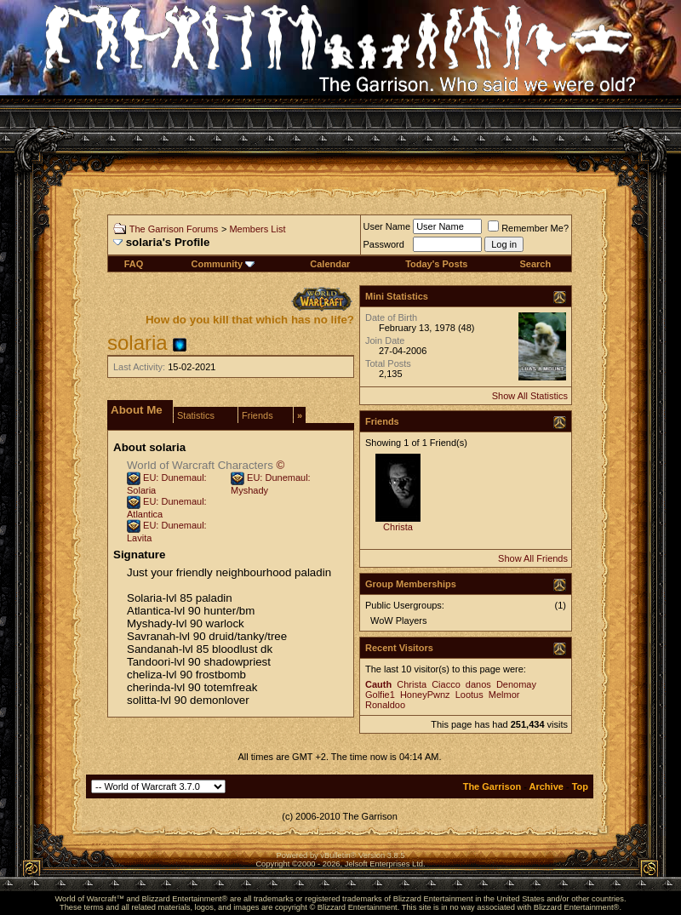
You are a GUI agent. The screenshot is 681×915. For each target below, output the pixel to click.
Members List (257, 229)
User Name (387, 226)
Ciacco (446, 684)
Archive (546, 786)
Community (223, 264)
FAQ (134, 264)
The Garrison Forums (174, 229)
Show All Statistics (530, 396)
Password (383, 244)
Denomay (516, 684)
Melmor (504, 694)
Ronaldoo (385, 705)
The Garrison (492, 786)
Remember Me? (528, 228)
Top (580, 786)
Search (535, 264)
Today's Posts (436, 264)
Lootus (469, 694)
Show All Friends (533, 558)
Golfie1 (380, 694)
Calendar (330, 264)
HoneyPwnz (425, 694)
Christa (398, 527)
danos (478, 684)
